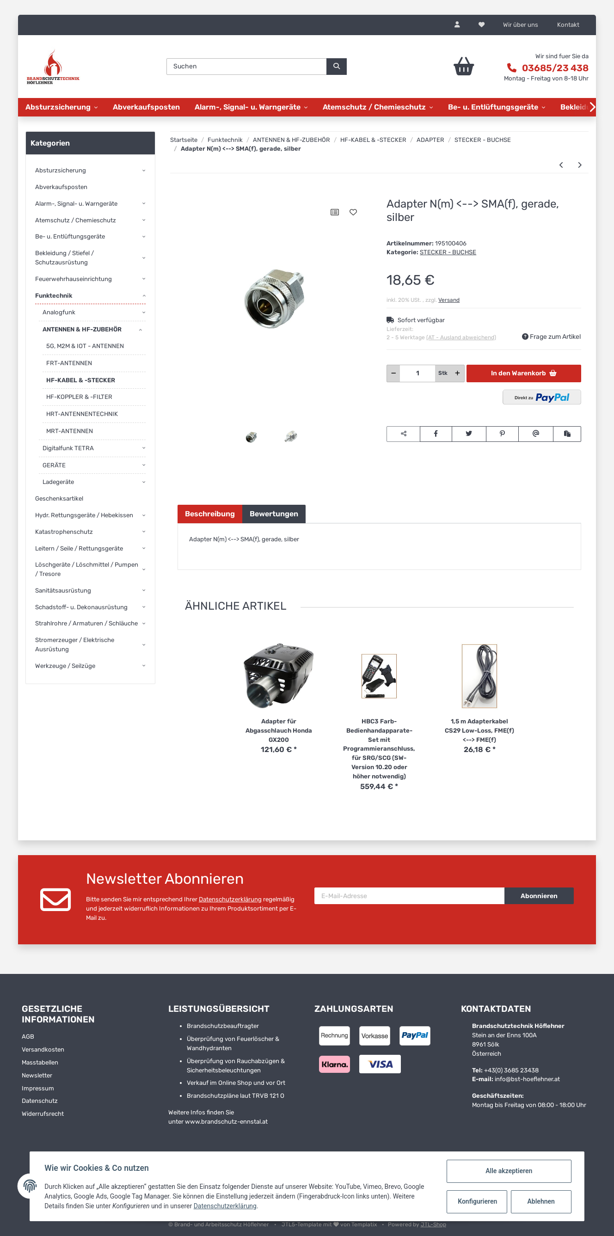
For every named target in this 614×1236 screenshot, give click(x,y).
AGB (28, 1036)
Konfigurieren (477, 1201)
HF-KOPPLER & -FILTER (79, 396)
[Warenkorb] (444, 66)
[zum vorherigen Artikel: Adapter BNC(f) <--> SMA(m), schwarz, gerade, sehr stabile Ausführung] (562, 165)
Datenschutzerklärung (230, 899)
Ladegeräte (58, 481)
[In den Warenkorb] (184, 193)
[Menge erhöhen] (457, 373)
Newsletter (37, 1075)
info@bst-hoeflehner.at (527, 1079)
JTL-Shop (433, 1224)
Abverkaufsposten (61, 187)
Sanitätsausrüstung (63, 590)
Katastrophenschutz (64, 531)
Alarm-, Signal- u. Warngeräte (76, 203)
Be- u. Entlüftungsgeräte (70, 236)
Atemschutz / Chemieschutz (75, 220)
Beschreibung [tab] (210, 513)
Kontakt (568, 24)
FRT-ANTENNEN (69, 363)
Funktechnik (53, 295)
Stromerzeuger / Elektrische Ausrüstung (74, 644)
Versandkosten (43, 1049)
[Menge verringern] (393, 373)
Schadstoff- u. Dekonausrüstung (81, 607)
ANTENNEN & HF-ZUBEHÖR (82, 329)
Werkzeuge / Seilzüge (65, 665)
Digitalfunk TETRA (68, 448)
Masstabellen (40, 1062)
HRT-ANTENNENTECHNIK (82, 413)
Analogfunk (59, 312)
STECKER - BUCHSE (448, 252)
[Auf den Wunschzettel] (353, 212)
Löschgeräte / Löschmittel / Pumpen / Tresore (86, 569)
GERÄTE (54, 465)
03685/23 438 (555, 67)
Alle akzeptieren (508, 1171)
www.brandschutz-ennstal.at (226, 1121)
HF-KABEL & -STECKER (80, 380)
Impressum (38, 1088)
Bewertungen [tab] (274, 513)
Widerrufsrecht (43, 1113)
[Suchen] (246, 66)
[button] (457, 25)
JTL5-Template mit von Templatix (330, 1224)
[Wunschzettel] (481, 25)
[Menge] (417, 373)
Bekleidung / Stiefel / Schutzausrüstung (64, 258)
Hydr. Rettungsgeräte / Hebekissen (84, 515)
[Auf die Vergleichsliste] (334, 212)
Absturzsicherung (60, 170)
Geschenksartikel (59, 498)
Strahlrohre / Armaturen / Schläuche (86, 623)
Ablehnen (540, 1201)
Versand (449, 300)
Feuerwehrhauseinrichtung (73, 278)
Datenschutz (40, 1100)
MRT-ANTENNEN (69, 431)
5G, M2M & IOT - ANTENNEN (85, 346)
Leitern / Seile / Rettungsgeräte (79, 548)
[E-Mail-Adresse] (409, 895)
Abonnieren (539, 896)
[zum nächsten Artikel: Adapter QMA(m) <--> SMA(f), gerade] (580, 165)
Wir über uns (520, 24)
